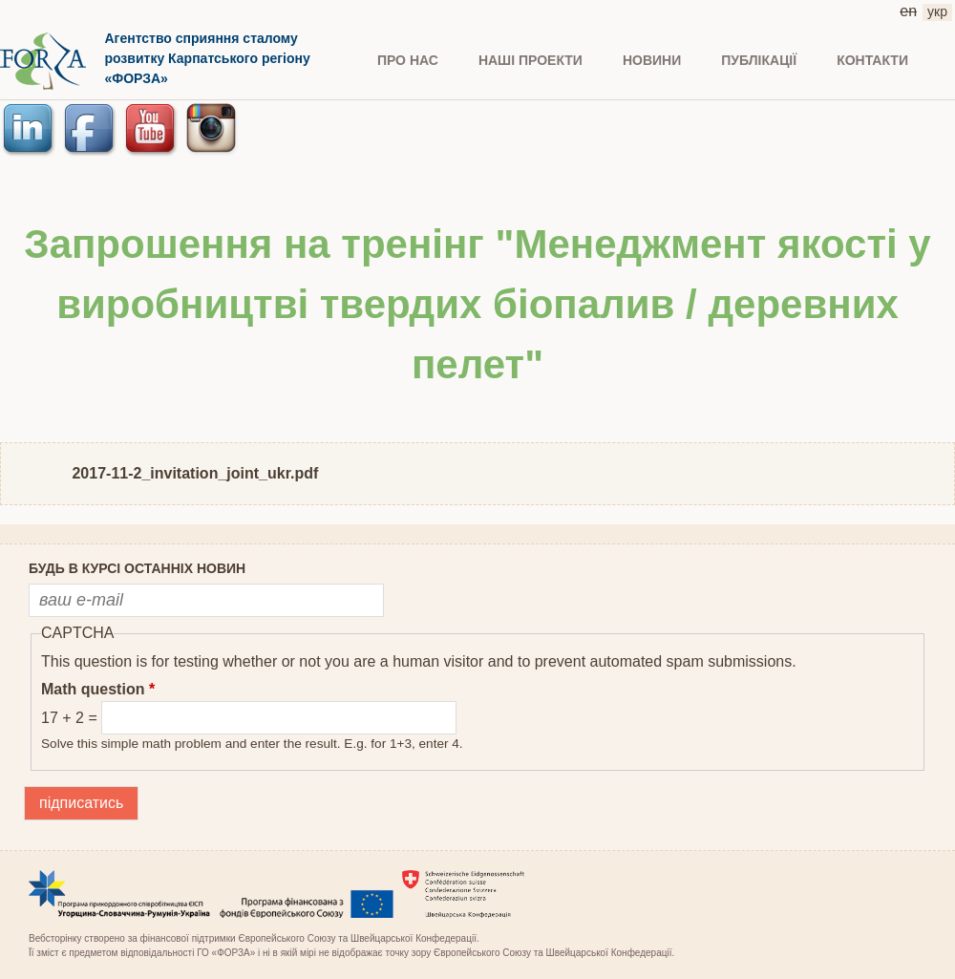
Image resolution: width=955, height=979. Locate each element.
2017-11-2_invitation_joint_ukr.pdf (195, 473)
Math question (98, 689)
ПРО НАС (407, 60)
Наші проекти (530, 60)
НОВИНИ (652, 60)
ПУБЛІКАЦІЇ (758, 60)
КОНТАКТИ (872, 60)
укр (937, 11)
